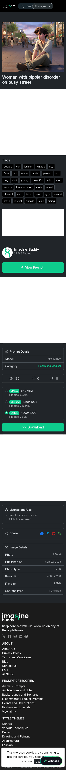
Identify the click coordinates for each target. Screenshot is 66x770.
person (47, 173)
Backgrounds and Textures (20, 694)
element (8, 194)
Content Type (33, 591)
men (58, 180)
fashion (28, 166)
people (8, 166)
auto (19, 194)
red (15, 173)
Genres (7, 723)
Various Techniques (15, 728)
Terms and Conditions (16, 657)
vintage (40, 166)
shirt (14, 180)
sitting (51, 200)
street (24, 173)
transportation (24, 187)
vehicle (8, 187)
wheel (49, 187)
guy (47, 194)
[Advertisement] (33, 122)
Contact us (9, 666)
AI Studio (8, 674)
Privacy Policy (11, 653)
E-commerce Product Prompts (22, 699)
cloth (39, 187)
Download (33, 427)
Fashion (7, 745)
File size (33, 583)
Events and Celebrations (18, 703)
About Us (8, 649)
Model (33, 359)
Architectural (11, 740)
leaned (58, 194)
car (18, 166)
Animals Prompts (13, 686)
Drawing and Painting (16, 736)
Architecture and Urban (18, 690)
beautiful (38, 180)
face (6, 173)
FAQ (5, 670)
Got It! (39, 761)
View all (7, 711)
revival (18, 200)
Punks (6, 732)
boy (6, 180)
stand (7, 200)
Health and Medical (49, 365)
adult (49, 180)
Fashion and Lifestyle (16, 707)
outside (30, 200)
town (38, 194)
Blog (5, 661)
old (57, 173)
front (29, 194)
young (25, 180)
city (51, 166)
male (41, 200)
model (35, 173)
